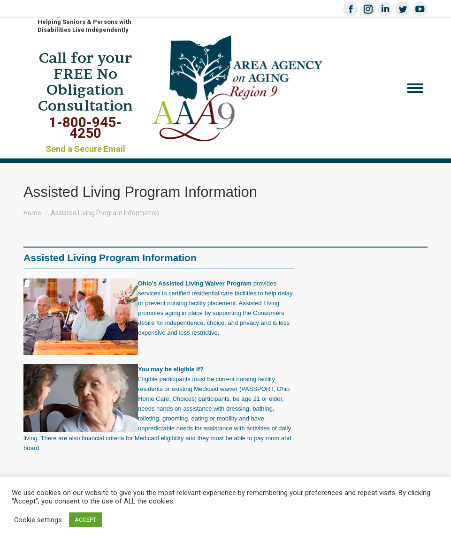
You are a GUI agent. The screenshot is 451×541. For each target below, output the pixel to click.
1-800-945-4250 (85, 127)
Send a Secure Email (85, 149)
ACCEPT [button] (85, 519)
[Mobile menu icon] (415, 88)
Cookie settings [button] (38, 520)
